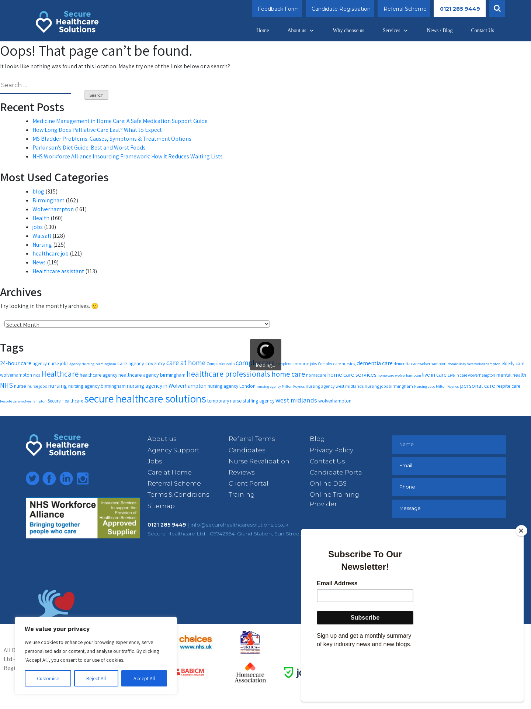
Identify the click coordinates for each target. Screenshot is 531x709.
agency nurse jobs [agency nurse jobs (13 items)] (50, 363)
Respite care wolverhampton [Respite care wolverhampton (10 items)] (23, 401)
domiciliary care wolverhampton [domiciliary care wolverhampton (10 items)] (474, 363)
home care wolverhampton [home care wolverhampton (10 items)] (399, 375)
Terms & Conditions (178, 494)
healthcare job (50, 253)
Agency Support (173, 450)
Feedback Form (278, 9)
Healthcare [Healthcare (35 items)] (60, 374)
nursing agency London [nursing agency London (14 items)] (232, 386)
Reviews (241, 472)
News (39, 262)
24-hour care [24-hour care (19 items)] (15, 363)
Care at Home (170, 472)
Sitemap (161, 506)
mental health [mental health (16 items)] (511, 374)
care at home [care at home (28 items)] (185, 362)
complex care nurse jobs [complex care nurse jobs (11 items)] (296, 363)
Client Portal (248, 483)
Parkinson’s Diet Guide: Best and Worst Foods (89, 147)
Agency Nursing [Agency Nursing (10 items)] (81, 363)
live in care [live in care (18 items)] (434, 374)
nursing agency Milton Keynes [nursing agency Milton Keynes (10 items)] (281, 386)
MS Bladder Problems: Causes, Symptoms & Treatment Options (111, 139)
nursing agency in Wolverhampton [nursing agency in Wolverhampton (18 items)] (166, 385)
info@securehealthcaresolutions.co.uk (239, 524)
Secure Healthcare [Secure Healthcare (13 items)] (65, 401)
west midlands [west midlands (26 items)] (296, 399)
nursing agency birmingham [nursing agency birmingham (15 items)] (97, 386)
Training (242, 494)
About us (300, 30)
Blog (317, 438)
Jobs (155, 461)
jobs (37, 227)
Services (395, 30)
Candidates (247, 450)
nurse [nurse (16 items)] (20, 385)
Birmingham (48, 200)
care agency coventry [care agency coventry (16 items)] (141, 363)
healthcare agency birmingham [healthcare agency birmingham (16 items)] (151, 374)
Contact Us (482, 30)
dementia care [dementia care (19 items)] (375, 363)
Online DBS (328, 483)
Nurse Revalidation (259, 461)
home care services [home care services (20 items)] (351, 374)
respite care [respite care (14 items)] (508, 386)
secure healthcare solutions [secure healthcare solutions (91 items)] (145, 398)
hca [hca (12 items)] (37, 375)
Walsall (41, 236)
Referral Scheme (405, 9)
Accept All (144, 678)
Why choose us (348, 30)
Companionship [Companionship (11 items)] (220, 363)
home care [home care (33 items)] (288, 374)
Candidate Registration (341, 9)
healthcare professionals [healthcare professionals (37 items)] (228, 374)
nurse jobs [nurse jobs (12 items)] (37, 386)
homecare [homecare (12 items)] (316, 375)
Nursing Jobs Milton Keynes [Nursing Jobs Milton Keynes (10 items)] (436, 386)
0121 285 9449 (460, 9)
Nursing (42, 245)
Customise (48, 678)
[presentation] (448, 543)
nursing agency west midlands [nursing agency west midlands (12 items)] (335, 386)
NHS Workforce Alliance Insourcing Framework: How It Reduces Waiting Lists (127, 156)
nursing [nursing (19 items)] (57, 386)
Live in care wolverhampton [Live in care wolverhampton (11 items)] (471, 375)
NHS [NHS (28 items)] (6, 385)
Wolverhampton (53, 209)
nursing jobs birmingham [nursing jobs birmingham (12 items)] (389, 386)
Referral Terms (252, 438)
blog (38, 191)
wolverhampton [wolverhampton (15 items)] (334, 400)
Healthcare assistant (58, 271)
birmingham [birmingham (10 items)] (106, 363)
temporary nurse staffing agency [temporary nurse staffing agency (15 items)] (240, 400)
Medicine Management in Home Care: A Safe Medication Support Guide (120, 121)
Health (40, 218)
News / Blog (439, 30)
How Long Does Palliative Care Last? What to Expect (97, 130)
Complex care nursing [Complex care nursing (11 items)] (336, 363)
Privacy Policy (331, 450)
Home (262, 30)
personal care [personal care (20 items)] (477, 385)
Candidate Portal (337, 472)
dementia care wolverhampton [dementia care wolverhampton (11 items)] (420, 363)
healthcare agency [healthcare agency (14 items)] (98, 374)
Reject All (96, 678)
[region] (96, 655)
